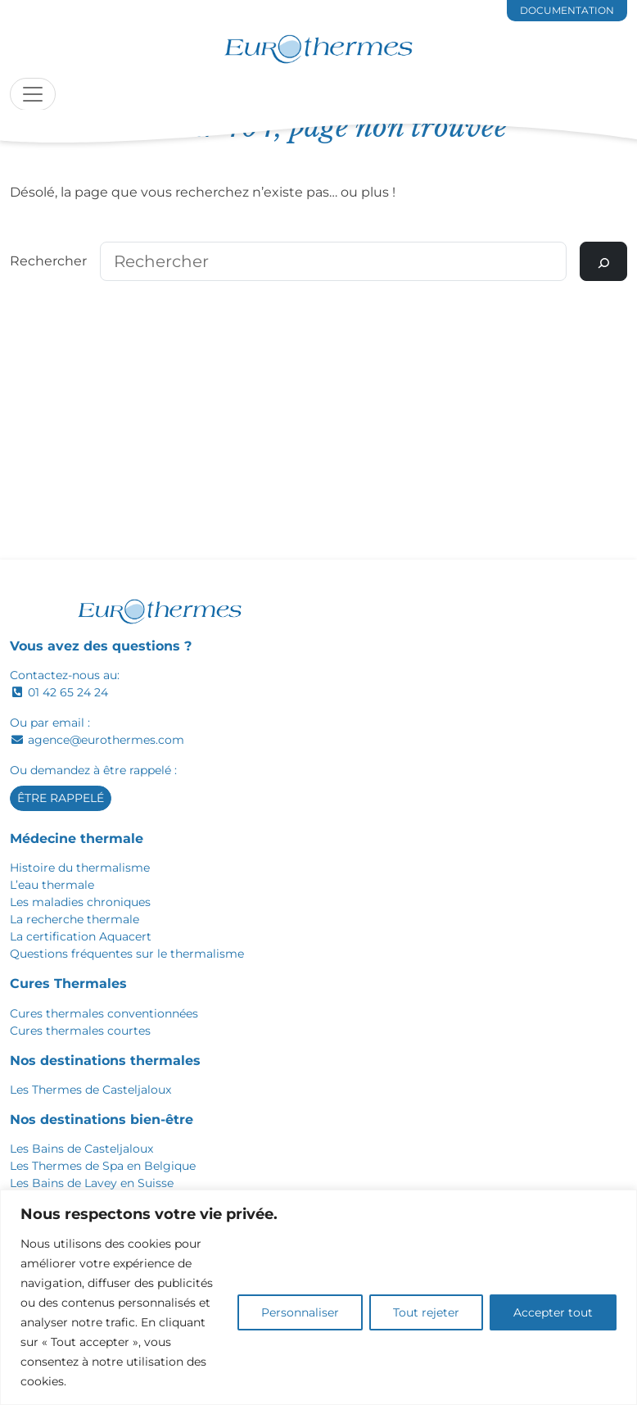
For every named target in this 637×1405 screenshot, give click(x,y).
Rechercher (48, 261)
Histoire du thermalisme (80, 867)
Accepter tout (553, 1312)
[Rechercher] (603, 261)
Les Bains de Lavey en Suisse (92, 1183)
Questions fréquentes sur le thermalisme (127, 953)
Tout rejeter (426, 1312)
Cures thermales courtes (80, 1030)
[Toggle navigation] (33, 94)
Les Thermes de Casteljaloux (90, 1089)
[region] (318, 1297)
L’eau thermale (52, 884)
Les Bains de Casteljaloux (81, 1148)
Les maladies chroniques (80, 902)
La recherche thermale (74, 919)
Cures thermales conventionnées (104, 1013)
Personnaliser (300, 1312)
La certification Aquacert (80, 936)
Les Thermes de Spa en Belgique (103, 1165)
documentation (567, 10)
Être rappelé (60, 798)
